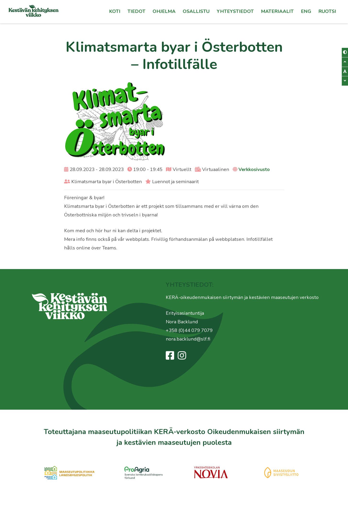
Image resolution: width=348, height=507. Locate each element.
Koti (114, 11)
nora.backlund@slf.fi (188, 339)
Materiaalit (277, 11)
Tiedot (136, 11)
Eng (306, 11)
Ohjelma (164, 11)
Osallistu (196, 11)
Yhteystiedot (235, 11)
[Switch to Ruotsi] (327, 11)
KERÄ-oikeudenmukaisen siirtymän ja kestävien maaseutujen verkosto (242, 297)
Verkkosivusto (254, 169)
